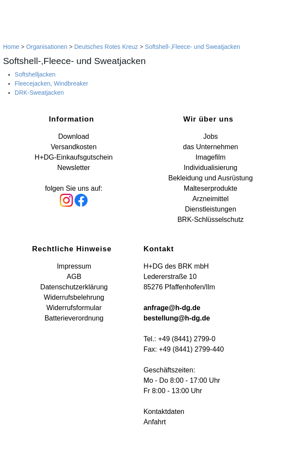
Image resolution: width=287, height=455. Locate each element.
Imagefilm (210, 157)
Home (11, 46)
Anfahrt (155, 422)
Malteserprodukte (211, 188)
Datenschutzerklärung (74, 287)
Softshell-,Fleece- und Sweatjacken (192, 46)
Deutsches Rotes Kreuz (106, 46)
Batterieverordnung (74, 318)
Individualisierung (211, 167)
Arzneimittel (210, 198)
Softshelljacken (35, 74)
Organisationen (46, 46)
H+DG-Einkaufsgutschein (74, 157)
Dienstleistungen (210, 209)
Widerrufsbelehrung (74, 297)
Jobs (210, 136)
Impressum (74, 266)
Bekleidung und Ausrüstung (210, 178)
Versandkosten (74, 147)
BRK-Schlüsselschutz (210, 219)
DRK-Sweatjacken (39, 92)
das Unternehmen (210, 147)
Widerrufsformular (73, 307)
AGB (74, 276)
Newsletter (73, 167)
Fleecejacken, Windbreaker (51, 83)
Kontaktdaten (164, 411)
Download (73, 136)
